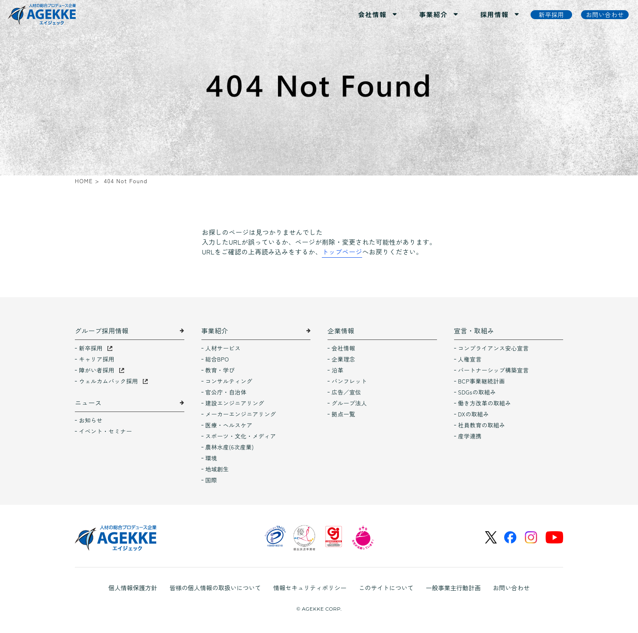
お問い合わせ (511, 587)
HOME (84, 181)
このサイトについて (386, 587)
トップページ (342, 251)
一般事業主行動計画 (453, 587)
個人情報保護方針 (132, 587)
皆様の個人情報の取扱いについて (215, 587)
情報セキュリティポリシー (309, 587)
